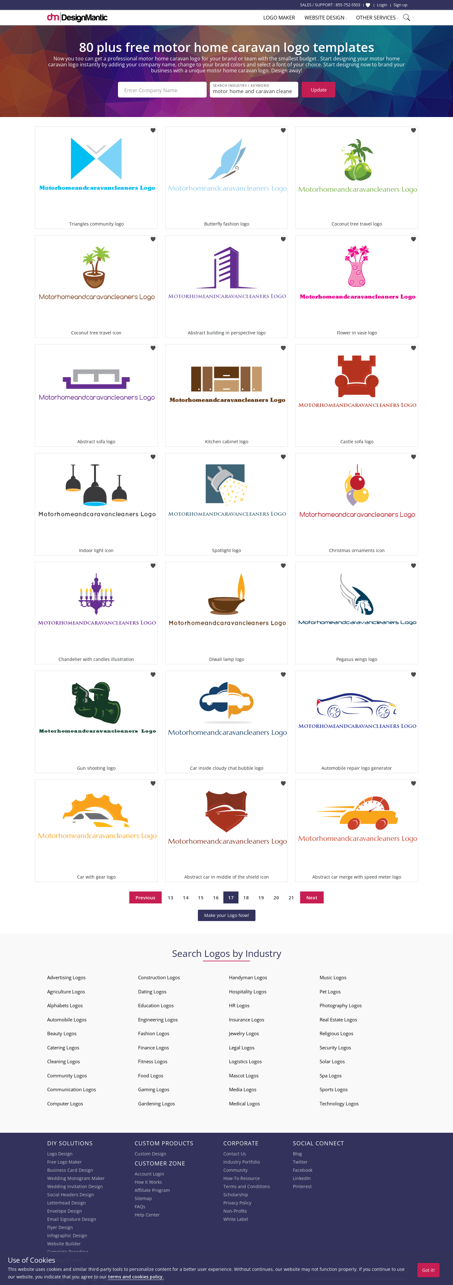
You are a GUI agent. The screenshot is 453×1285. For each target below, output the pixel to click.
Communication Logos (71, 1089)
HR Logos (239, 1005)
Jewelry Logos (244, 1033)
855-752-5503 (348, 5)
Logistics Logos (245, 1061)
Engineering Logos (158, 1019)
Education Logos (156, 1005)
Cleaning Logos (63, 1061)
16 (216, 897)
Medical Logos (244, 1103)
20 (276, 897)
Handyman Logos (248, 977)
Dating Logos (152, 991)
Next (311, 897)
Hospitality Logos (247, 991)
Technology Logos (339, 1103)
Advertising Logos (66, 977)
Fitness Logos (152, 1061)
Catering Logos (63, 1047)
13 (170, 897)
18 (246, 897)
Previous (145, 897)
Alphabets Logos (65, 1005)
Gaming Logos (153, 1089)
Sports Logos (334, 1089)
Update (319, 90)
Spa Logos (331, 1075)
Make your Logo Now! (226, 915)
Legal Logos (241, 1047)
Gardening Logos (156, 1103)
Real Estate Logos (338, 1019)
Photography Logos (341, 1005)
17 (231, 897)
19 (261, 897)
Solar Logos (332, 1061)
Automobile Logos (67, 1019)
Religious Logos (336, 1033)
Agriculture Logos (66, 991)
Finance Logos (153, 1047)
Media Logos (242, 1089)
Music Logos (333, 977)
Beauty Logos (61, 1033)
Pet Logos (330, 991)
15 (201, 897)
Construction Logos (159, 977)
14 (185, 897)
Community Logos (67, 1075)
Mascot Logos (244, 1075)
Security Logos (335, 1047)
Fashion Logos (153, 1033)
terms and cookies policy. (136, 1277)
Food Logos (150, 1075)
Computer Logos (65, 1103)
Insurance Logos (246, 1019)
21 (291, 897)
